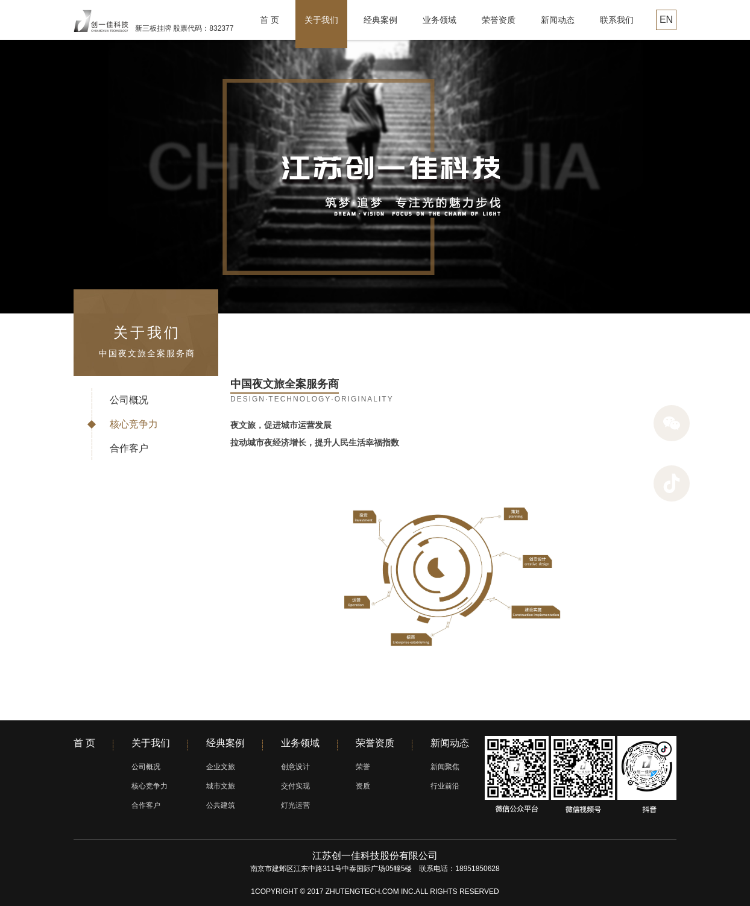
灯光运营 (295, 805)
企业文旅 (220, 767)
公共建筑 (220, 805)
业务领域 (439, 20)
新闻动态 (558, 20)
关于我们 (321, 20)
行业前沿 (444, 786)
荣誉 (363, 767)
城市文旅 (220, 786)
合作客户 (129, 448)
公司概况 (129, 400)
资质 (363, 786)
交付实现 (295, 786)
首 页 (269, 20)
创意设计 (295, 767)
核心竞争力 (134, 424)
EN (666, 19)
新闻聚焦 (444, 767)
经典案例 (380, 20)
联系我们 (617, 20)
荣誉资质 (498, 20)
